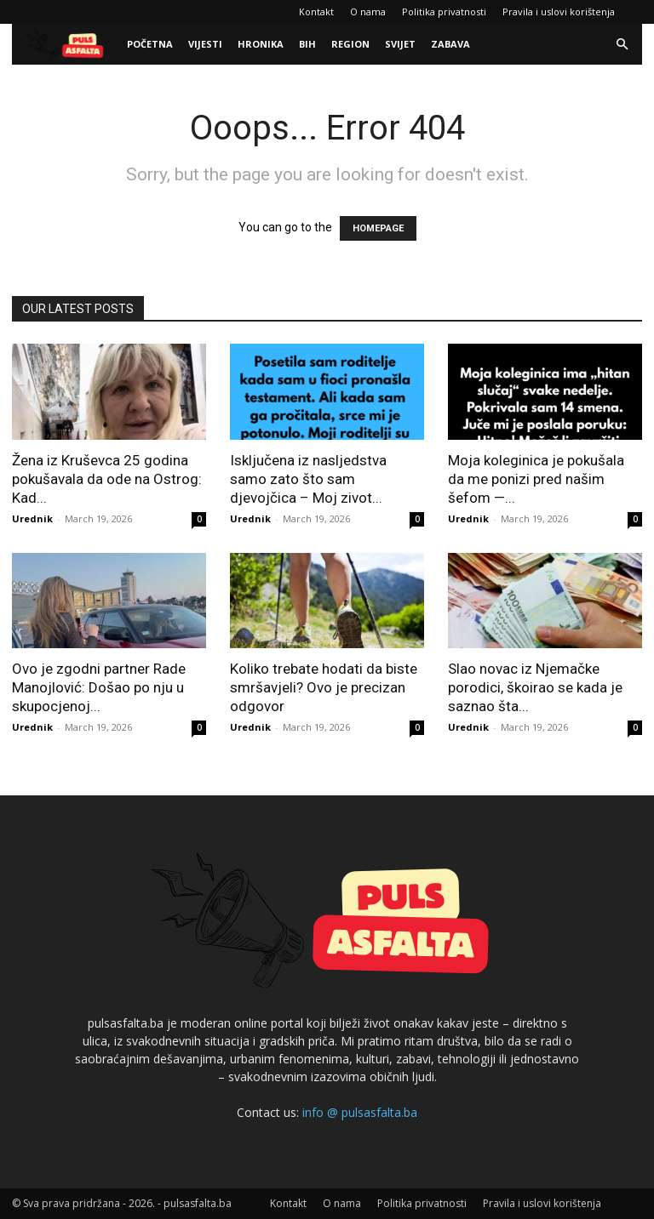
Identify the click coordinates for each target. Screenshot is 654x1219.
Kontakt (316, 11)
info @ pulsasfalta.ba (359, 1112)
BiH (307, 43)
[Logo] (65, 45)
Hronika (261, 43)
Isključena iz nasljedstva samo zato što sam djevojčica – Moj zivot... (308, 479)
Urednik (32, 518)
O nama (368, 11)
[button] (621, 45)
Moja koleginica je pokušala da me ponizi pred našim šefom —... (536, 479)
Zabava (450, 43)
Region (350, 43)
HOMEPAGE (378, 228)
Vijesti (205, 43)
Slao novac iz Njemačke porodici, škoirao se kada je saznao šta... (535, 687)
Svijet (400, 43)
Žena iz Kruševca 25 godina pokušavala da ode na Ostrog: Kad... (107, 479)
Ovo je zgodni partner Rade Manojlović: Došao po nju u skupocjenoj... (99, 687)
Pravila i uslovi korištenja (558, 11)
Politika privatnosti (444, 11)
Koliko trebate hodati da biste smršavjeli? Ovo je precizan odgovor (323, 687)
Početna (150, 43)
